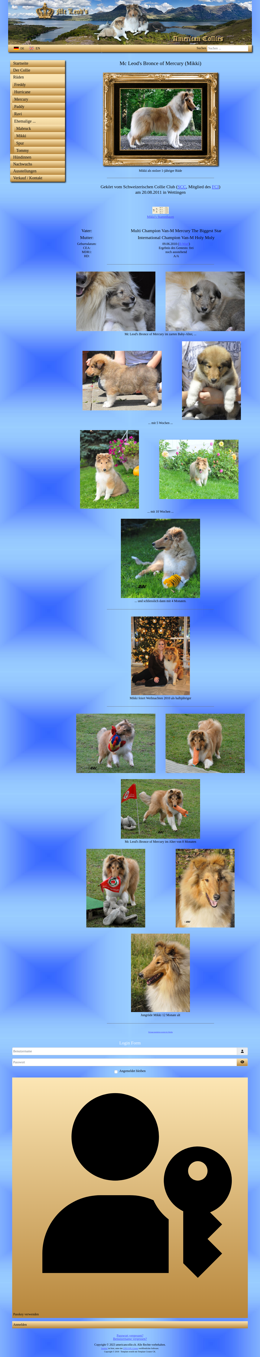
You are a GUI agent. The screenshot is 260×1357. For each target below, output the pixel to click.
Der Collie (21, 70)
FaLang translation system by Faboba (160, 1032)
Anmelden (20, 1324)
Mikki (21, 136)
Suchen (201, 48)
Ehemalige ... (25, 121)
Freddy (20, 84)
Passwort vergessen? (130, 1335)
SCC (182, 186)
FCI (215, 186)
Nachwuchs (22, 164)
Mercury (21, 99)
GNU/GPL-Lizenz (130, 1348)
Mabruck (23, 128)
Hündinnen (22, 157)
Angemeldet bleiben (132, 1071)
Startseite (20, 63)
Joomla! (104, 1348)
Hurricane (22, 92)
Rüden (18, 77)
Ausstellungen (24, 171)
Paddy (19, 106)
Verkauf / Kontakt (27, 178)
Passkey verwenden (129, 1197)
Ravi (18, 114)
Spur (20, 143)
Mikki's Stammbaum (160, 217)
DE (19, 48)
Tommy (22, 150)
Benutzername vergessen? (130, 1339)
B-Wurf (184, 244)
